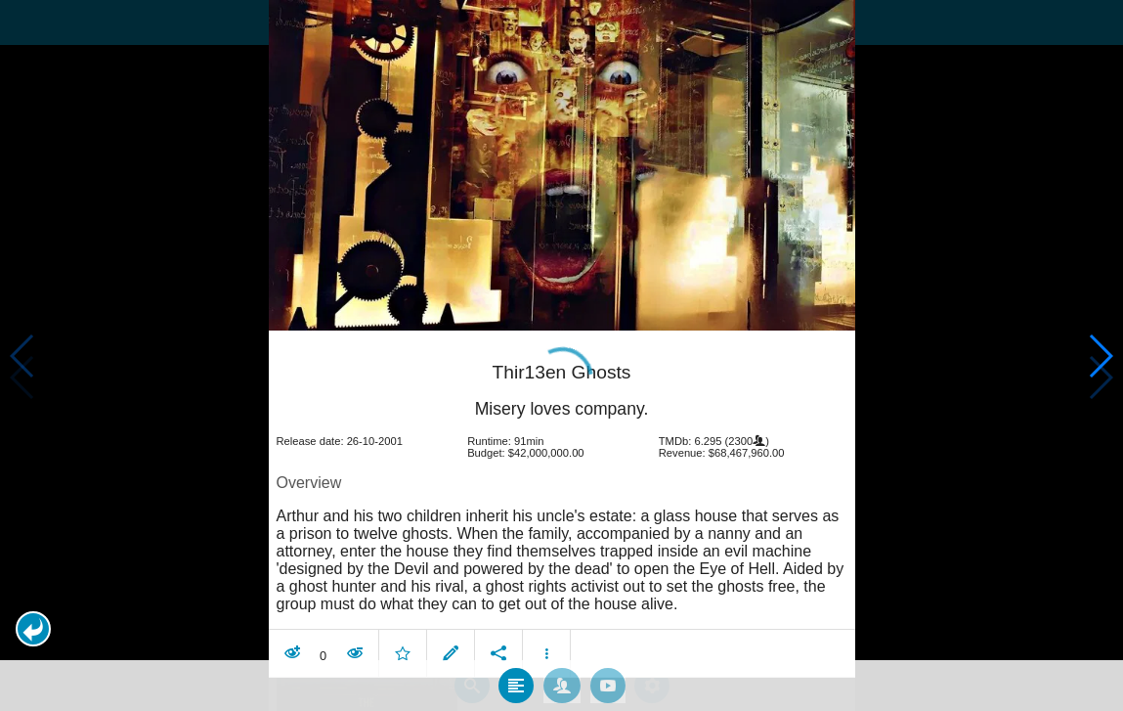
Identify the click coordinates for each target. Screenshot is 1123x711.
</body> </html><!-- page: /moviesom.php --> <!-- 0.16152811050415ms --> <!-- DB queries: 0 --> (561, 355)
